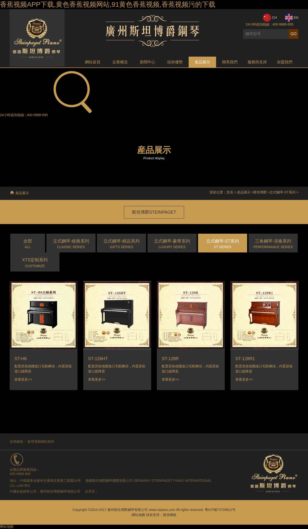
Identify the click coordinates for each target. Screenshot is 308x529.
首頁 (229, 192)
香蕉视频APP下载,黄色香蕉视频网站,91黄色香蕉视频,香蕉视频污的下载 (107, 4)
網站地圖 (138, 515)
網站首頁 (92, 62)
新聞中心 (147, 62)
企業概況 (120, 62)
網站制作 (47, 441)
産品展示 (202, 62)
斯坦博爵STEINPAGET (154, 212)
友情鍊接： (18, 441)
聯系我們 (229, 62)
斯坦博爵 (260, 192)
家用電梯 (34, 441)
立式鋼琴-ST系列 (282, 192)
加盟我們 (284, 62)
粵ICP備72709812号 (220, 510)
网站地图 (6, 527)
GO (294, 34)
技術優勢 (175, 62)
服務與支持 (257, 62)
